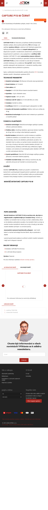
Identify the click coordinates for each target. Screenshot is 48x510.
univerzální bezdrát (12, 312)
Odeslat (24, 360)
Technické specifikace (18, 38)
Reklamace (5, 376)
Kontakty (28, 376)
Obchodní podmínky (8, 373)
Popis (5, 38)
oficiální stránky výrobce (27, 259)
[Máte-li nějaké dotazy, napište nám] (7, 33)
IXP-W (36, 72)
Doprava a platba (7, 382)
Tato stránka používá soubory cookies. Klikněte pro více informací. (21, 419)
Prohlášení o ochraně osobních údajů (11, 379)
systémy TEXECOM (11, 310)
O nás (27, 373)
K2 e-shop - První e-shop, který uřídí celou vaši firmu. (17, 424)
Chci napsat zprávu (33, 401)
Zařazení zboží (8, 304)
